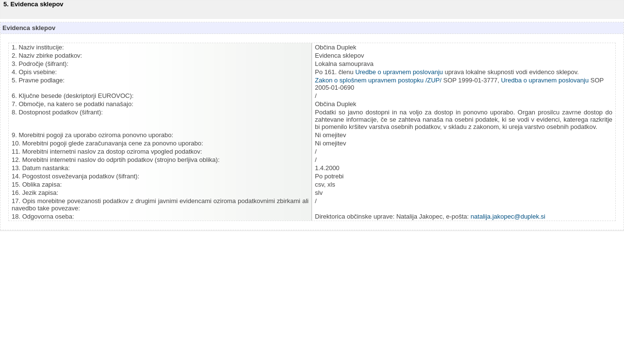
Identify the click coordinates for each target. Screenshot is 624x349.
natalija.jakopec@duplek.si (508, 216)
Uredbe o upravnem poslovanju (399, 72)
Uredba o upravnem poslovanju (545, 80)
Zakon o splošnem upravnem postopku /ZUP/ (378, 80)
